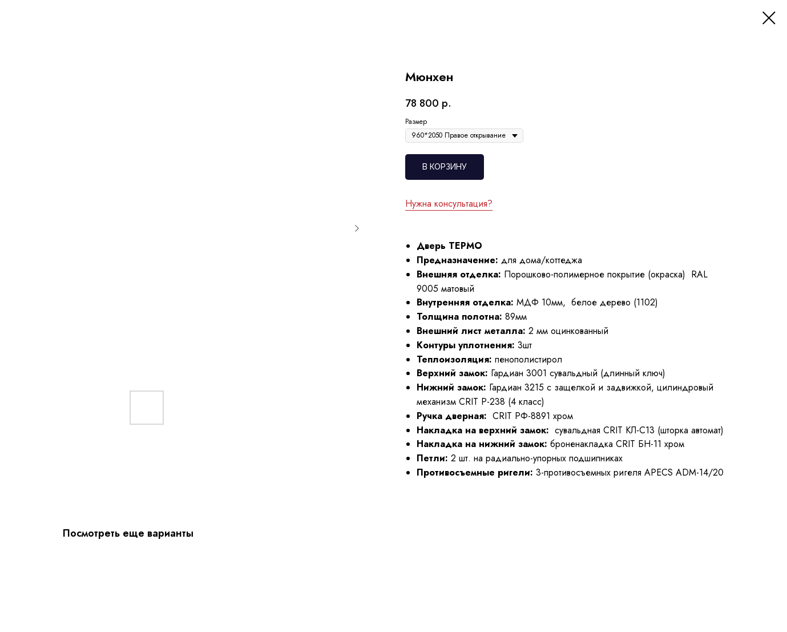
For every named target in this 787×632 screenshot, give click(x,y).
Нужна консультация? (449, 203)
